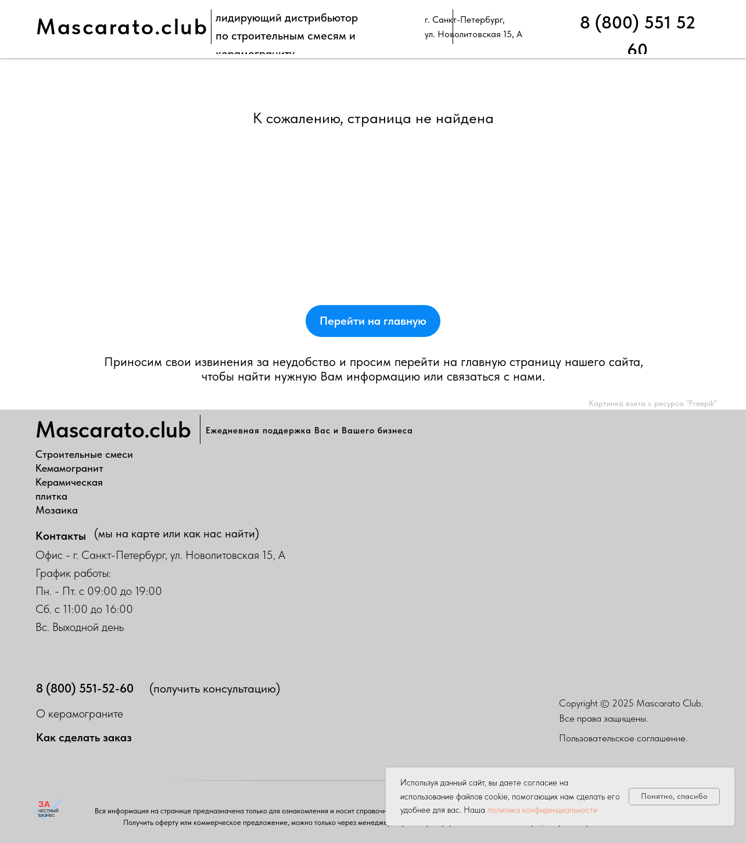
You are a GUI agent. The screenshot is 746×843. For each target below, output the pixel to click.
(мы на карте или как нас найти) (176, 533)
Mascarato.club (122, 26)
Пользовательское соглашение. (623, 738)
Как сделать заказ (84, 737)
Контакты (60, 536)
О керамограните (79, 713)
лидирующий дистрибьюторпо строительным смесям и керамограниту (287, 35)
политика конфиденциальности (542, 810)
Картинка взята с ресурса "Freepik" (653, 403)
